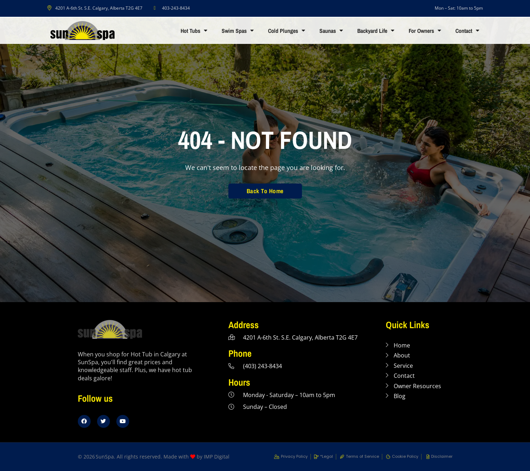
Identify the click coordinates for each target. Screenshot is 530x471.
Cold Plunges (286, 30)
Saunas (331, 30)
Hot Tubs (194, 30)
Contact (467, 30)
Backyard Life (375, 30)
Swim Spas (238, 30)
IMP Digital (216, 456)
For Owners (425, 30)
